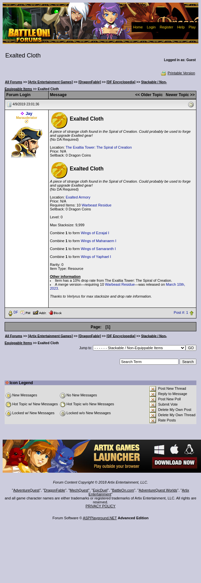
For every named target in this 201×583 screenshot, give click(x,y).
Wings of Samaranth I (98, 249)
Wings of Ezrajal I (95, 233)
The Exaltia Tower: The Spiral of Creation (98, 147)
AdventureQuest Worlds (158, 490)
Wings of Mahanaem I (98, 241)
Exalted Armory (78, 197)
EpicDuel (100, 490)
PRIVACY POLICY (101, 506)
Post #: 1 (181, 312)
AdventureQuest (26, 490)
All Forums (13, 82)
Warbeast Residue (96, 205)
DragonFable (54, 490)
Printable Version (177, 73)
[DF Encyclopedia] (120, 82)
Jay (29, 113)
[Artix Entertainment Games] (50, 82)
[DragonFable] (89, 82)
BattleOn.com (123, 490)
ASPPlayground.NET (100, 518)
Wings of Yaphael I (96, 257)
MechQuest (79, 490)
